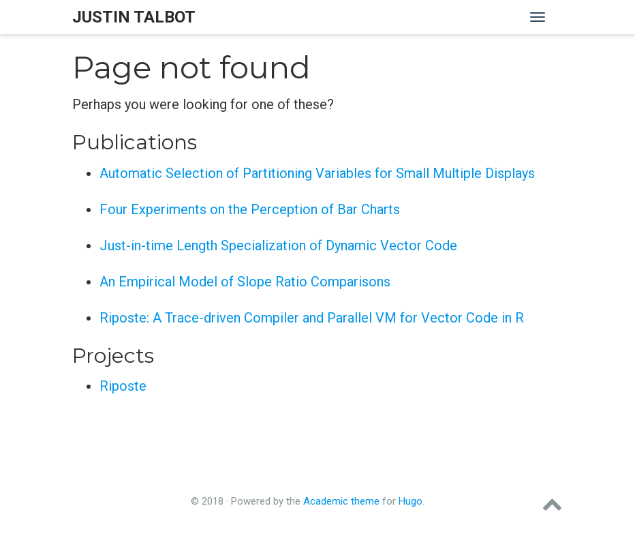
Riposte (122, 386)
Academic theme (341, 501)
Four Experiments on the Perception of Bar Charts (249, 209)
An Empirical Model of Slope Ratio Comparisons (244, 281)
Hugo (410, 501)
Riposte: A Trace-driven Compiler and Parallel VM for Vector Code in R (311, 318)
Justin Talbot (134, 17)
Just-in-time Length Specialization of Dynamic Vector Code (278, 245)
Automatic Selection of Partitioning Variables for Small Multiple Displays (317, 173)
